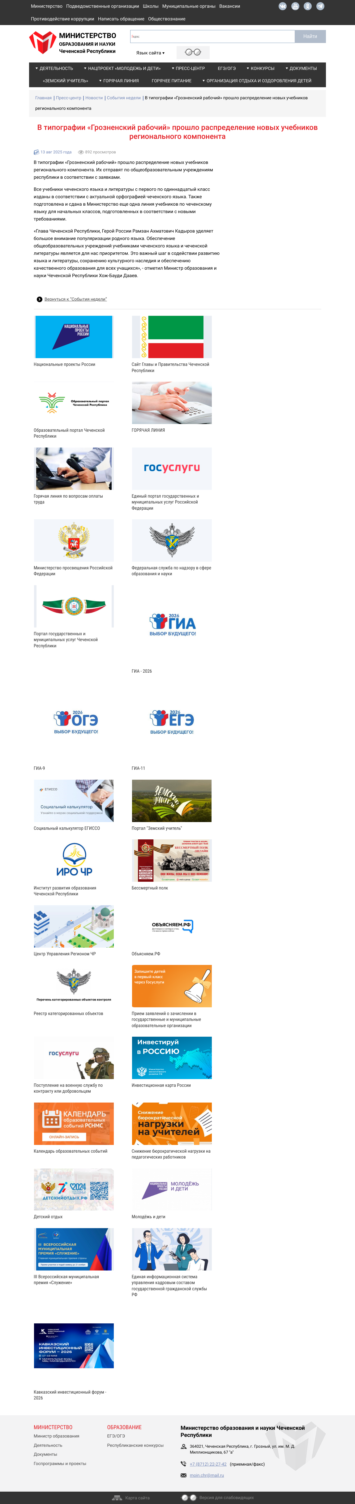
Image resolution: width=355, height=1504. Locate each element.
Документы (303, 68)
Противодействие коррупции (62, 19)
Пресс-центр (190, 68)
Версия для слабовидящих (226, 1497)
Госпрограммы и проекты (60, 1463)
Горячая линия (121, 81)
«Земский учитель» (65, 81)
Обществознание (167, 19)
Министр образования (56, 1436)
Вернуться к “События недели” (76, 299)
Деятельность (56, 68)
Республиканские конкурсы (135, 1445)
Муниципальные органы (189, 6)
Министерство (46, 6)
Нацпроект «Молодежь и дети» (124, 68)
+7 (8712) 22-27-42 (208, 1464)
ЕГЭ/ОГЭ (227, 68)
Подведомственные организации (102, 6)
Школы (151, 6)
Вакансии (229, 6)
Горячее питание (171, 81)
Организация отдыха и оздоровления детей (259, 81)
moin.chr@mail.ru (207, 1475)
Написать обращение (121, 19)
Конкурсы (262, 68)
